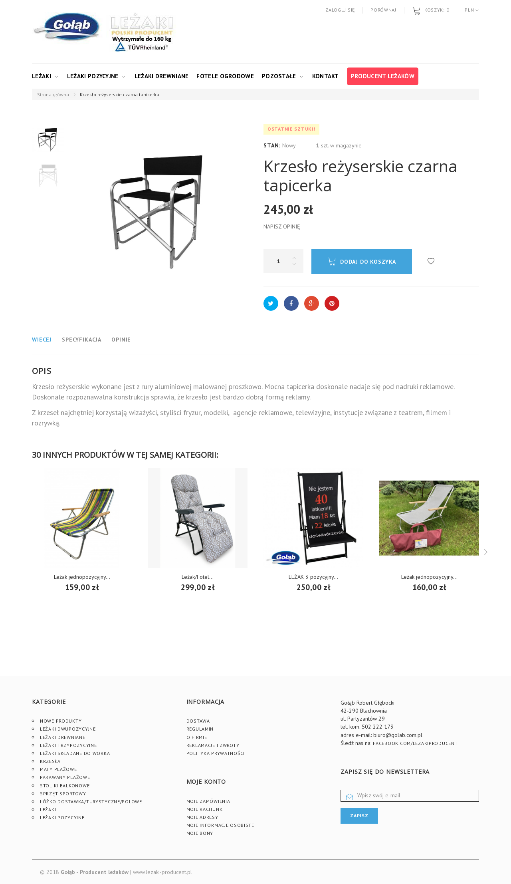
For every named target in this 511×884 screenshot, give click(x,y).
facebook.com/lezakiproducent (415, 743)
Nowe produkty (60, 721)
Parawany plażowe (65, 777)
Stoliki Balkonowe (64, 786)
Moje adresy (202, 817)
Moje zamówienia (208, 801)
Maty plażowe (58, 769)
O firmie (196, 737)
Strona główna (53, 94)
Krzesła (50, 761)
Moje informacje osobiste (220, 825)
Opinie (121, 339)
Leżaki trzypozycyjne (68, 745)
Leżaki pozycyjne (93, 76)
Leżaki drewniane (162, 76)
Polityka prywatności (215, 753)
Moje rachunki (205, 809)
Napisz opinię (281, 226)
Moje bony (199, 833)
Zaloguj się (340, 10)
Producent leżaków (382, 76)
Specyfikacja (81, 339)
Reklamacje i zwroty (213, 745)
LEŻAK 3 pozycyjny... (313, 576)
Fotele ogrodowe (225, 76)
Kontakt (325, 76)
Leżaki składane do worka (75, 753)
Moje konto (206, 781)
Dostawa (198, 721)
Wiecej (42, 339)
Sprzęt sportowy (63, 794)
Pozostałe (279, 76)
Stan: (271, 145)
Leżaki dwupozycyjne (68, 729)
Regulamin (200, 729)
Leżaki (41, 76)
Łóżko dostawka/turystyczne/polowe (91, 802)
